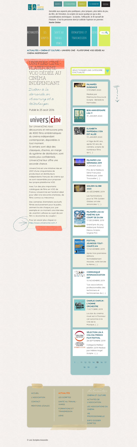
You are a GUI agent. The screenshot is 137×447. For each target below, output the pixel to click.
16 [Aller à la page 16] (101, 362)
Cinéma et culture (50, 50)
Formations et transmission (79, 35)
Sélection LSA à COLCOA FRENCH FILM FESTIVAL (95, 335)
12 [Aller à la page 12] (85, 362)
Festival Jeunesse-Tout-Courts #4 (95, 243)
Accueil (58, 4)
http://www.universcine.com (42, 223)
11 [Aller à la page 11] (81, 362)
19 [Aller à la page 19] (88, 367)
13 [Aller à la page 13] (89, 362)
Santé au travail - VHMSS (59, 37)
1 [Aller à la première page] (74, 362)
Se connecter (94, 4)
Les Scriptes (45, 35)
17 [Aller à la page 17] (105, 362)
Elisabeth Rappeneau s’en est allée (95, 131)
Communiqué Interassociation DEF (96, 275)
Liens (94, 32)
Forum (106, 4)
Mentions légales (40, 405)
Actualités (33, 32)
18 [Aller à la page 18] (84, 367)
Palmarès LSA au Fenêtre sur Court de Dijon (95, 215)
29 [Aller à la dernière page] (96, 367)
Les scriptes (64, 397)
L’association (70, 4)
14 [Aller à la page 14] (93, 362)
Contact (82, 4)
